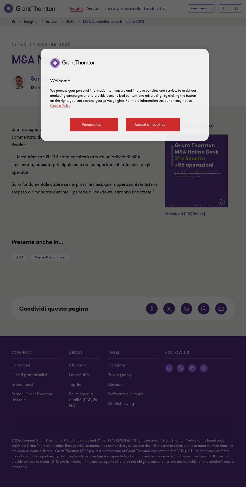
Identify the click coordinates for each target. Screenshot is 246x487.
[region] (125, 95)
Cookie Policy (60, 105)
